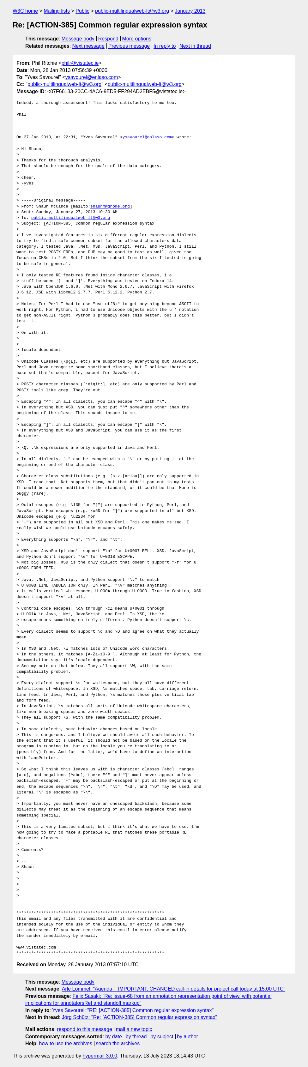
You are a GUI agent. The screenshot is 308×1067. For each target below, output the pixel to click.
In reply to (165, 46)
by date (113, 1036)
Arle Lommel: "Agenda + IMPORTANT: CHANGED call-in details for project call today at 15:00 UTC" (173, 989)
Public (82, 11)
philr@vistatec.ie (80, 63)
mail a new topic (134, 1029)
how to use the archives (65, 1043)
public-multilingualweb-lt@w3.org (132, 11)
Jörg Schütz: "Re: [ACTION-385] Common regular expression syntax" (139, 1017)
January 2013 (190, 11)
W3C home (25, 11)
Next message (88, 46)
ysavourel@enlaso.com (91, 77)
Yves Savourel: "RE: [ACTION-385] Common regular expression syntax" (133, 1010)
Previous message (129, 46)
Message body (78, 38)
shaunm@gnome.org (110, 206)
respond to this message (84, 1029)
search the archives (118, 1043)
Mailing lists (57, 11)
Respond (108, 38)
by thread (136, 1036)
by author (187, 1036)
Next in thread (195, 46)
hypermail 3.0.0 (99, 1055)
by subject (161, 1036)
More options (137, 38)
